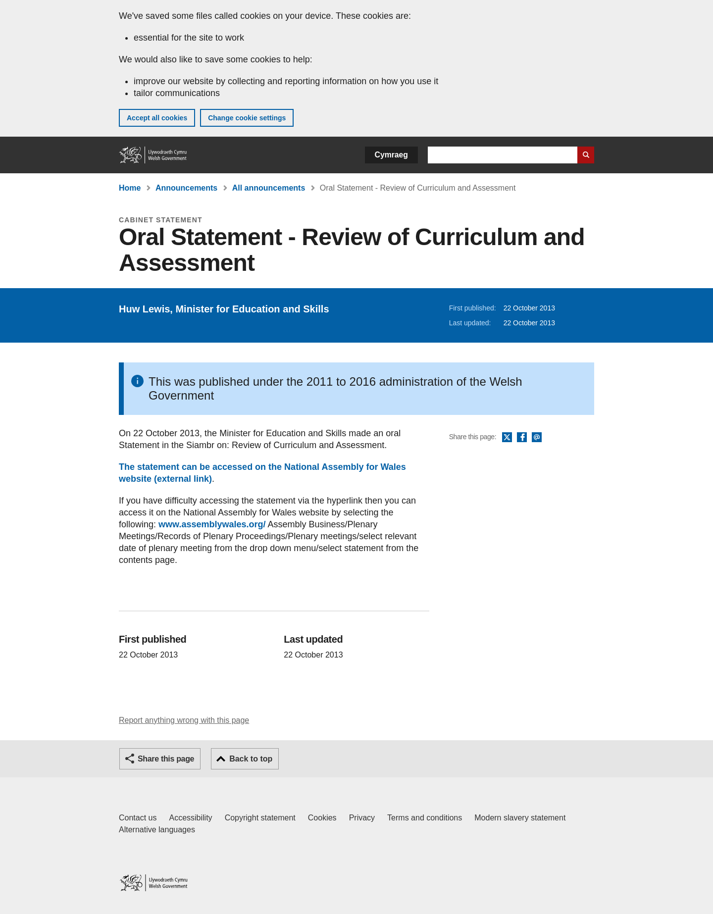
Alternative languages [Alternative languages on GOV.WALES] (157, 829)
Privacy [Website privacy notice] (362, 817)
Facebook (522, 437)
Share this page (166, 759)
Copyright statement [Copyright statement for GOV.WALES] (260, 817)
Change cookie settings (247, 118)
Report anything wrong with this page (184, 720)
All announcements (269, 188)
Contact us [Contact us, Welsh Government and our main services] (137, 817)
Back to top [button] (250, 759)
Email (537, 437)
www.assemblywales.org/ (211, 524)
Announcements (186, 188)
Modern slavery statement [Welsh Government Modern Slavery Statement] (519, 817)
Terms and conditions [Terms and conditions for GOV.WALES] (424, 817)
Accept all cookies (157, 118)
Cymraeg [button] (391, 155)
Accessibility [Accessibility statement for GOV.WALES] (190, 817)
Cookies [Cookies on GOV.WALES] (322, 817)
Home (130, 188)
